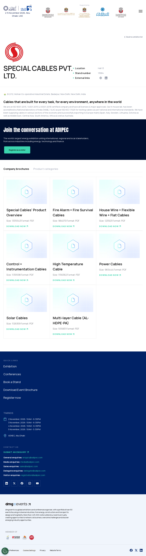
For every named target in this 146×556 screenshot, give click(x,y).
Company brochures (16, 169)
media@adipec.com (30, 462)
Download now (17, 226)
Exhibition (10, 366)
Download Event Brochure (20, 390)
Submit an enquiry (16, 452)
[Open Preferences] (5, 551)
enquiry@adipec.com (32, 457)
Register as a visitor (17, 150)
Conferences (12, 374)
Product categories (45, 169)
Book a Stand (12, 382)
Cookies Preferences (11, 550)
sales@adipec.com (29, 466)
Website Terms (55, 550)
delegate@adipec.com (34, 470)
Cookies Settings (29, 550)
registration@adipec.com (33, 475)
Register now (12, 398)
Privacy (42, 550)
